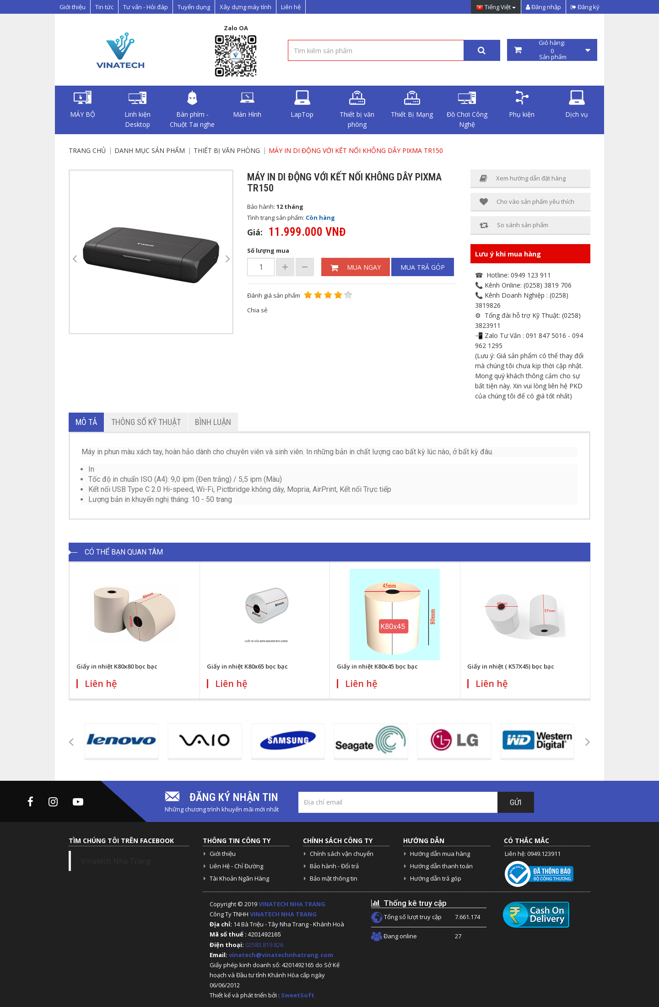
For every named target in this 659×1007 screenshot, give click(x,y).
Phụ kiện (522, 104)
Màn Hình (247, 104)
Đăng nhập (543, 7)
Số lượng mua (268, 250)
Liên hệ (291, 7)
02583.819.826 (265, 945)
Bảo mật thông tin (333, 878)
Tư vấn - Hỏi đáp (145, 7)
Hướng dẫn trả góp (435, 878)
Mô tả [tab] (86, 422)
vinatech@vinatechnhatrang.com (281, 955)
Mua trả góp (422, 267)
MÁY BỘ (82, 104)
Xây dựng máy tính (245, 7)
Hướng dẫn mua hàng (440, 853)
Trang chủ (87, 150)
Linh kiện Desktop (137, 109)
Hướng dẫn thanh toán (441, 866)
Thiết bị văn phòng (357, 109)
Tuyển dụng (194, 7)
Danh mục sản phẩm (149, 150)
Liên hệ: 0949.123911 (533, 853)
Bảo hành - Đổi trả (334, 866)
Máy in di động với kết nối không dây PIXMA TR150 (356, 150)
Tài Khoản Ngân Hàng (239, 878)
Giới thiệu (72, 7)
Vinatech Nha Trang (116, 861)
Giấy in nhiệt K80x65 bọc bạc (247, 666)
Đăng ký (585, 7)
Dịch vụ (576, 104)
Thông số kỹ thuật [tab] (146, 422)
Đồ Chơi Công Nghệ (467, 109)
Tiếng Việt (496, 7)
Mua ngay (355, 267)
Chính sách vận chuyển (341, 853)
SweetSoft (297, 995)
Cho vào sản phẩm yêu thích (527, 201)
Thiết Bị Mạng (412, 104)
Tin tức (104, 7)
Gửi (516, 802)
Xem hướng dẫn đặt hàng (523, 178)
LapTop (302, 104)
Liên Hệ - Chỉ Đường (236, 866)
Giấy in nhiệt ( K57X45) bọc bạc (510, 666)
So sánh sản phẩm (514, 225)
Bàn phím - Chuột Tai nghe (192, 109)
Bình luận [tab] (213, 422)
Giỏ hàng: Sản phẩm (552, 50)
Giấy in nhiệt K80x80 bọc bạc (116, 666)
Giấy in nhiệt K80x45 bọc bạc (377, 666)
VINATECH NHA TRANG (292, 904)
